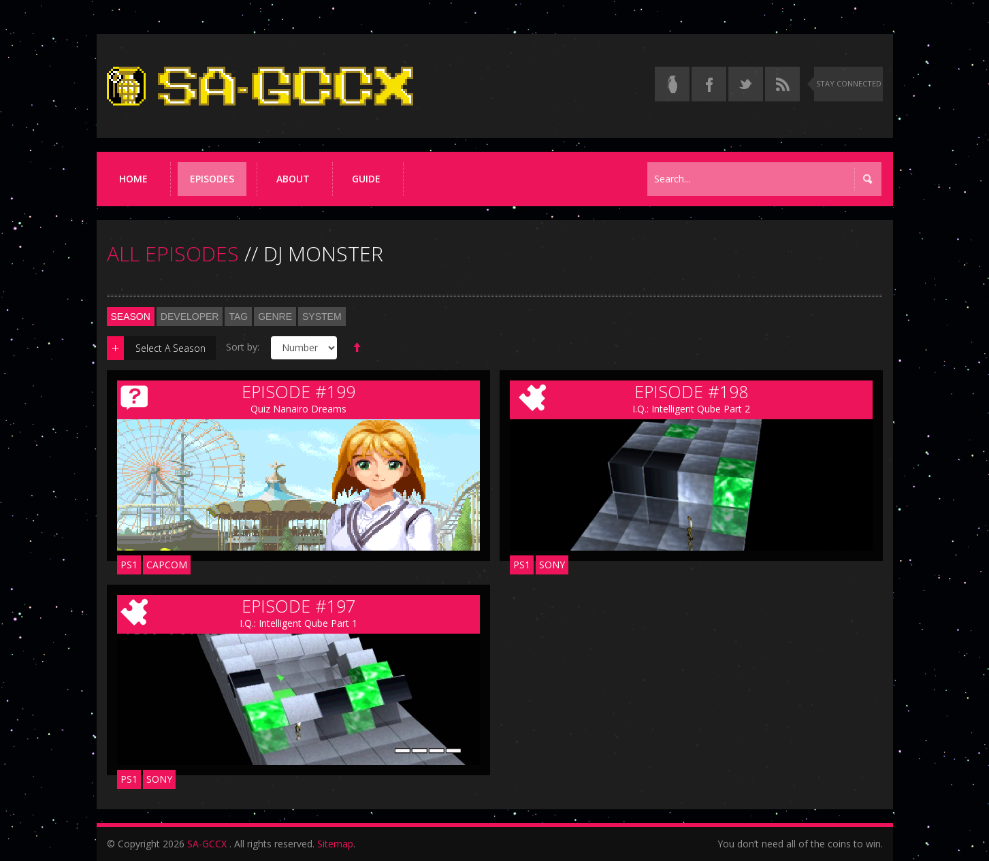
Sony (552, 564)
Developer (190, 316)
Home (133, 178)
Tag (238, 316)
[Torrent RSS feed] (782, 84)
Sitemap (335, 843)
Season (130, 316)
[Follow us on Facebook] (709, 84)
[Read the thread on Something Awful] (672, 84)
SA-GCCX (207, 843)
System (322, 316)
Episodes (212, 178)
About (293, 178)
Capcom (166, 564)
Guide (366, 178)
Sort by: (242, 346)
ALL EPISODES (173, 253)
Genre (275, 316)
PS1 (128, 564)
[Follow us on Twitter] (745, 84)
